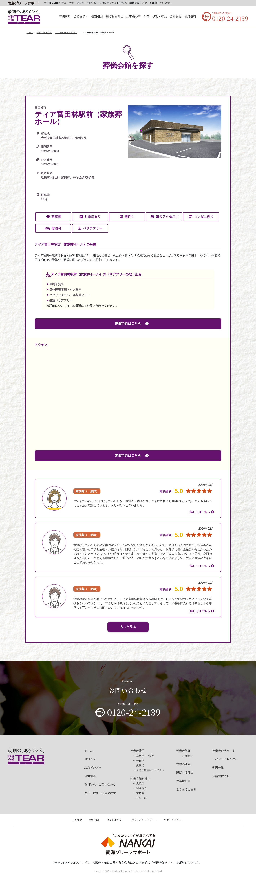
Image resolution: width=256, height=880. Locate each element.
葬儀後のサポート (223, 751)
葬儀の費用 (137, 751)
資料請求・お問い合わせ (100, 784)
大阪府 (140, 783)
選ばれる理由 (114, 16)
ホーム (30, 32)
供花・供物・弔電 (155, 16)
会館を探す (81, 16)
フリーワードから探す (66, 32)
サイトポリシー (115, 820)
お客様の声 (133, 16)
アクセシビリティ (174, 820)
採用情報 (190, 16)
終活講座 (187, 755)
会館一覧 (141, 798)
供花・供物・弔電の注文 (100, 793)
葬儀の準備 (183, 751)
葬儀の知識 (183, 764)
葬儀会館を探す (44, 32)
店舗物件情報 (220, 776)
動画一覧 (218, 767)
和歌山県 (141, 788)
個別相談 (97, 16)
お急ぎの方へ (92, 767)
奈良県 (140, 793)
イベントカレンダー (225, 759)
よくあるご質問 (186, 789)
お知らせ (90, 759)
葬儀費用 (65, 16)
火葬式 (140, 765)
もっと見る (128, 627)
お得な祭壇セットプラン (150, 770)
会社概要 (175, 16)
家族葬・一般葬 (145, 755)
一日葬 (140, 760)
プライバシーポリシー (144, 820)
